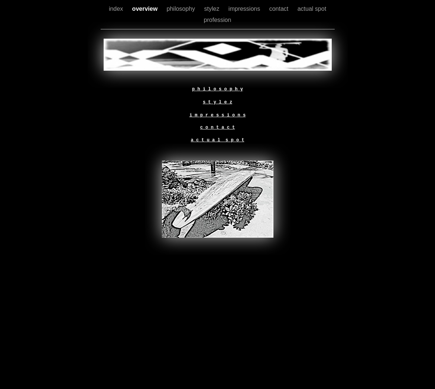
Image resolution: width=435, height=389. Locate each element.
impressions (245, 9)
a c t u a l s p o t (217, 140)
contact (279, 9)
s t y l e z (217, 102)
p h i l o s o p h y (217, 89)
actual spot (312, 9)
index (117, 9)
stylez (212, 9)
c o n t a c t (217, 127)
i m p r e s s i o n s (217, 115)
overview (145, 9)
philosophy (182, 9)
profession (217, 20)
